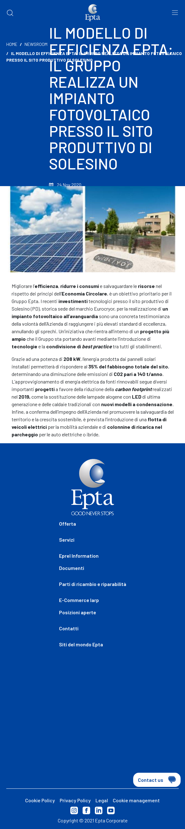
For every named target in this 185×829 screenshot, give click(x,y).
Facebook (86, 810)
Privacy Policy (75, 800)
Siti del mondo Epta (81, 644)
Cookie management (136, 800)
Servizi (66, 540)
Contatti (69, 628)
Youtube (111, 810)
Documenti (71, 568)
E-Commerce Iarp (79, 600)
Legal (101, 800)
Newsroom (35, 44)
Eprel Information (79, 556)
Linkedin (98, 810)
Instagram (74, 810)
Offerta (67, 524)
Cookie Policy (40, 800)
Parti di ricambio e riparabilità (92, 584)
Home (11, 44)
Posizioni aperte (77, 612)
